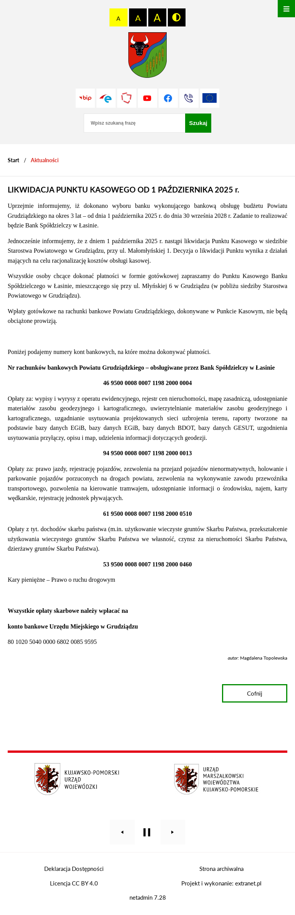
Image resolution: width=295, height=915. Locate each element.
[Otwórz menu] (286, 8)
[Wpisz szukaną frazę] (134, 123)
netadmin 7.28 (147, 897)
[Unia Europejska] (209, 98)
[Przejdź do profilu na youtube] (147, 98)
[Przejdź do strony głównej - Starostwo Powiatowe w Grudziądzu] (147, 57)
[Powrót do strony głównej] (13, 160)
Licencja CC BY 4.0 (74, 883)
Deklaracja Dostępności (74, 868)
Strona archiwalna (221, 868)
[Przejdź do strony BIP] (85, 98)
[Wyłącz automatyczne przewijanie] (147, 832)
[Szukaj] (198, 123)
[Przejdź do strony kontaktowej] (189, 98)
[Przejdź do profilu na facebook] (168, 98)
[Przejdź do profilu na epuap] (106, 98)
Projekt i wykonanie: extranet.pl (221, 883)
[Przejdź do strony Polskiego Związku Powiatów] (126, 98)
